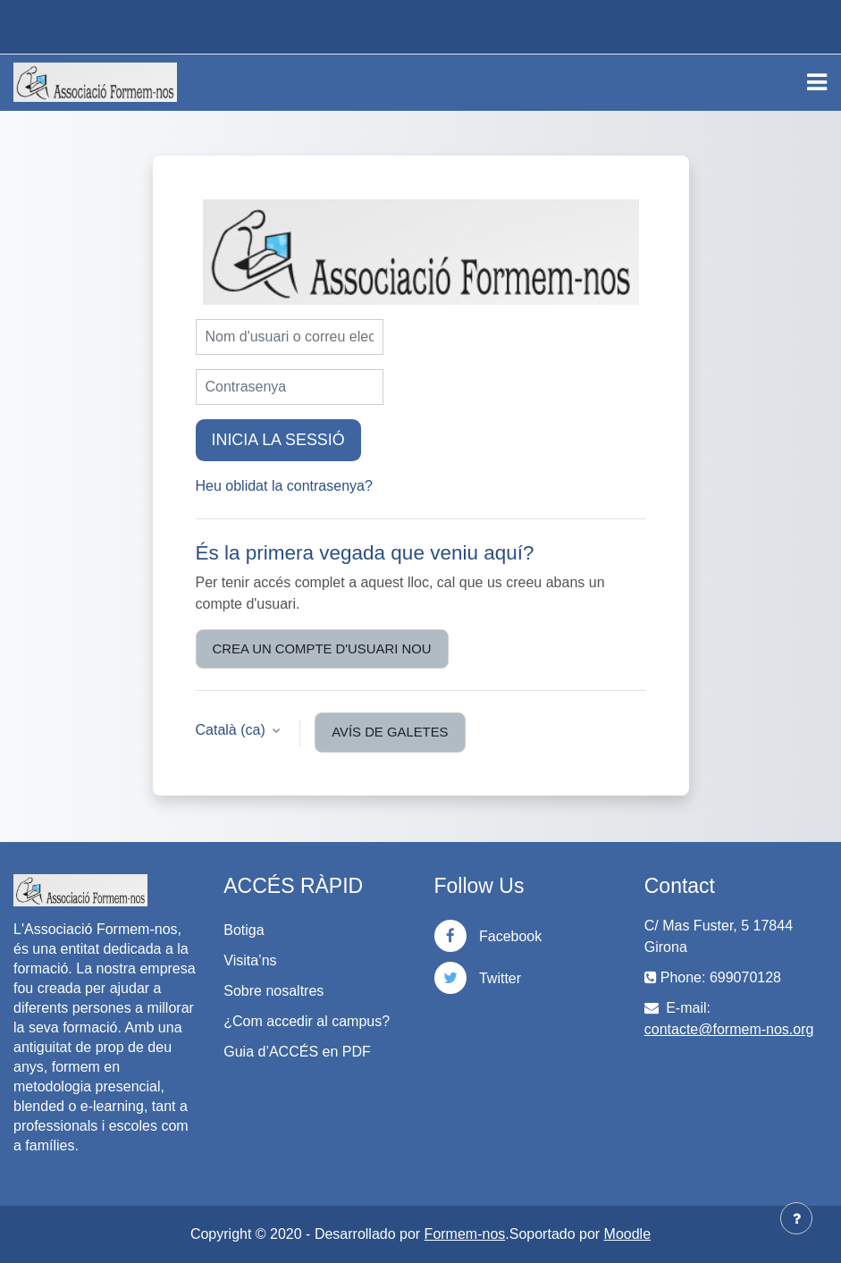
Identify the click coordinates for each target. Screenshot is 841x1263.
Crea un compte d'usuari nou (322, 649)
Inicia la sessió (278, 440)
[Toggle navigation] (817, 82)
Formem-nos (465, 1234)
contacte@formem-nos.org (729, 1029)
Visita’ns (249, 960)
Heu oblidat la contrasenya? (284, 485)
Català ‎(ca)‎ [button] (233, 729)
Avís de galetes (390, 732)
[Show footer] (796, 1218)
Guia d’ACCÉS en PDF (297, 1051)
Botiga (243, 930)
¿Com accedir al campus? (306, 1021)
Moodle (627, 1234)
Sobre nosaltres (273, 990)
